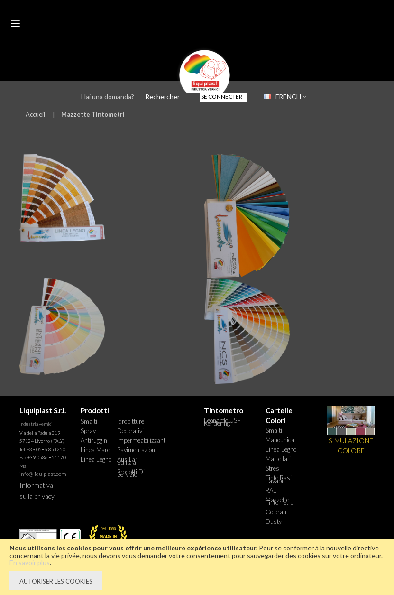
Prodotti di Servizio (131, 473)
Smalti (89, 421)
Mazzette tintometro (279, 501)
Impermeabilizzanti (135, 440)
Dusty (274, 521)
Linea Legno (96, 459)
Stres (272, 468)
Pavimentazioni (135, 449)
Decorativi (130, 430)
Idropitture (130, 421)
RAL (271, 490)
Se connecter (221, 96)
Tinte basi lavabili (279, 479)
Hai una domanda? (107, 97)
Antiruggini (95, 440)
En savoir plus (29, 562)
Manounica (280, 439)
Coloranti (278, 512)
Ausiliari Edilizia (128, 461)
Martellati (278, 458)
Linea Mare (95, 449)
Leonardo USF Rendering (222, 422)
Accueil (35, 114)
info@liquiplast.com (42, 473)
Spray (88, 430)
